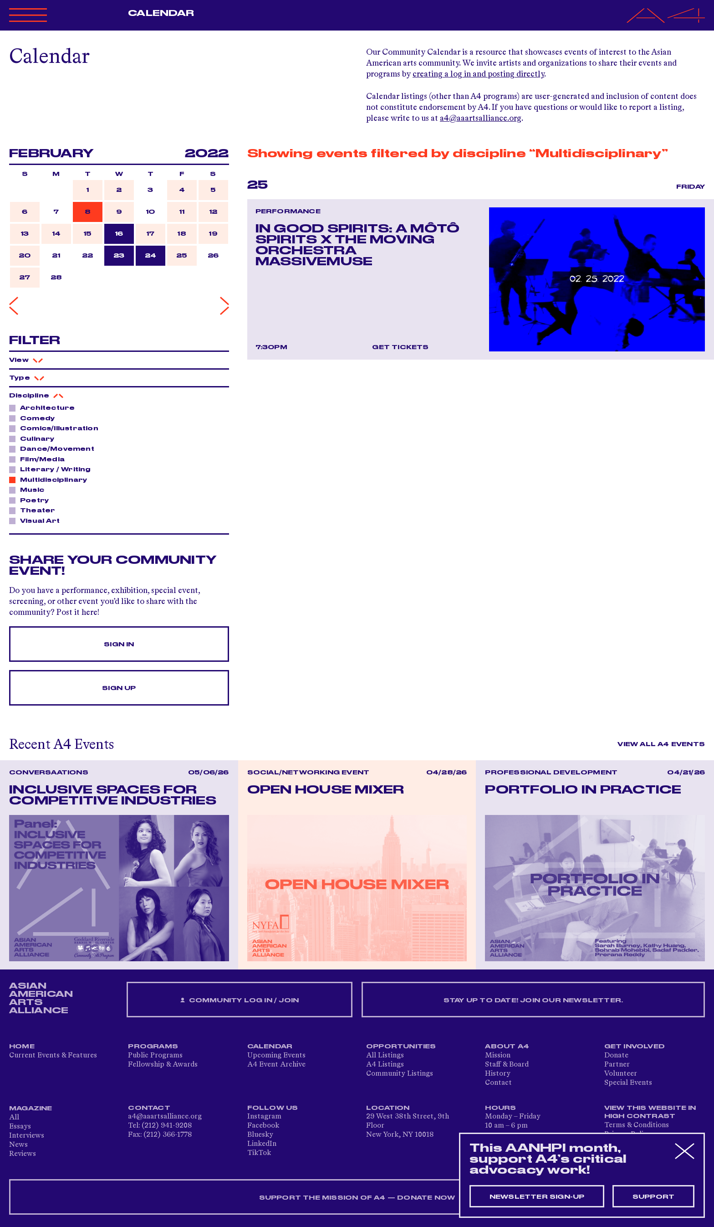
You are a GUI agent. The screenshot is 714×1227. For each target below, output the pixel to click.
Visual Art (37, 520)
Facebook (263, 1125)
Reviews (22, 1154)
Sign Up (119, 688)
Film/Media (40, 459)
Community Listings (399, 1073)
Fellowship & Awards (163, 1064)
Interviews (26, 1135)
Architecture (45, 407)
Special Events (628, 1083)
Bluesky (260, 1135)
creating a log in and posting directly (478, 74)
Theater (35, 510)
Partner (617, 1064)
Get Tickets (400, 347)
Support (653, 1197)
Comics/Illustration (56, 428)
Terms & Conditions (636, 1125)
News (18, 1145)
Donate (616, 1055)
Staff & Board (507, 1064)
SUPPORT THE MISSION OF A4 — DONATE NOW (357, 1198)
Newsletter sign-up (537, 1197)
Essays (20, 1126)
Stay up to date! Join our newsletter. (533, 1000)
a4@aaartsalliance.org (480, 118)
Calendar (161, 13)
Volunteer (620, 1073)
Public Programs (155, 1055)
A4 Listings (385, 1064)
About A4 (507, 1046)
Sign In (119, 644)
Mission (497, 1055)
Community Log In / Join (239, 1001)
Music (29, 489)
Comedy (35, 418)
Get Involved (634, 1046)
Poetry (32, 500)
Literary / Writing (53, 469)
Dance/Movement (54, 448)
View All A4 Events (661, 744)
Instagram (264, 1116)
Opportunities (401, 1046)
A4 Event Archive (276, 1064)
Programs (153, 1046)
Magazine (30, 1108)
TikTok (259, 1153)
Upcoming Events (276, 1055)
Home (22, 1046)
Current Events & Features (53, 1055)
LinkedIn (261, 1144)
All (14, 1117)
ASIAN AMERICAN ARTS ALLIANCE (41, 998)
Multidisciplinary (51, 479)
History (497, 1073)
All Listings (385, 1055)
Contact (498, 1083)
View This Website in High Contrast (650, 1112)
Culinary (35, 438)
